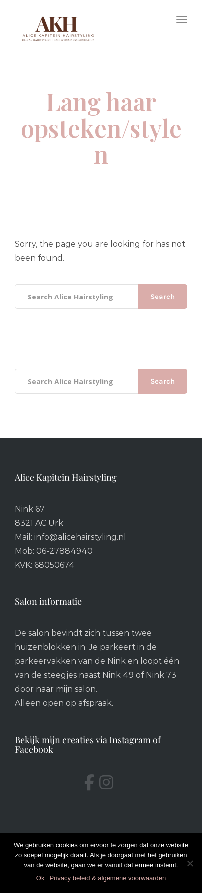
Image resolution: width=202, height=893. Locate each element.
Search (162, 296)
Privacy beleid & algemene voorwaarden (107, 878)
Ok (40, 878)
